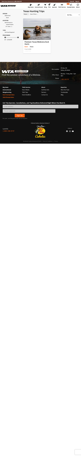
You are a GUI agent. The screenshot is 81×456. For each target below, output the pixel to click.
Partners (43, 92)
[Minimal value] (11, 37)
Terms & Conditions (47, 141)
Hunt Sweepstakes (8, 95)
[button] (30, 5)
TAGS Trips (25, 92)
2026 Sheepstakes (8, 97)
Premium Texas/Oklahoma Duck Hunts (37, 43)
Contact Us (44, 95)
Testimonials (64, 92)
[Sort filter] (73, 15)
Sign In (77, 1)
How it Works (25, 90)
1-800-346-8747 (17, 1)
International (7, 90)
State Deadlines (26, 95)
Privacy (56, 141)
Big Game (5, 87)
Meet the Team (65, 90)
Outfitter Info (45, 90)
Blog (62, 95)
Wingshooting (7, 92)
